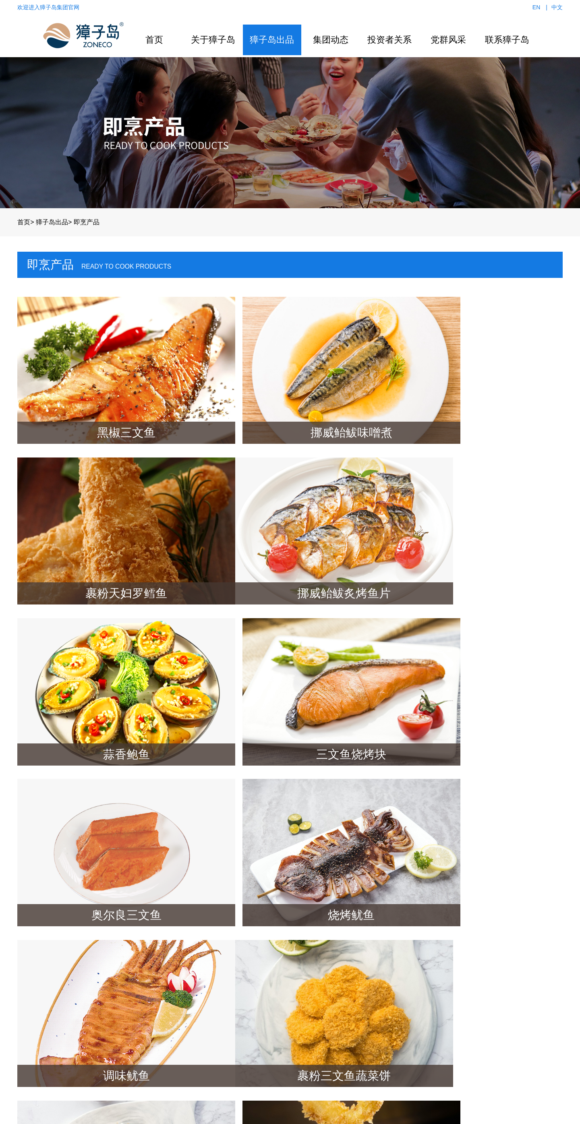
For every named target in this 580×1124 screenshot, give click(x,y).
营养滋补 (231, 953)
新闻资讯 (298, 953)
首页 (154, 40)
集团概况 (165, 953)
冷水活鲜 (231, 964)
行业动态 (298, 964)
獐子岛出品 (272, 40)
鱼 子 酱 (230, 1009)
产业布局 (165, 964)
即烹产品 (86, 220)
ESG (349, 964)
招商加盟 (480, 964)
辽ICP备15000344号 (289, 1112)
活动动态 (422, 976)
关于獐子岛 (213, 40)
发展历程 (165, 987)
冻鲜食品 (231, 998)
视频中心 (298, 976)
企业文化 (165, 1009)
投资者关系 (389, 40)
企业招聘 (480, 987)
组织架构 (165, 976)
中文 (557, 7)
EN (536, 7)
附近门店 (480, 976)
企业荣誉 (165, 998)
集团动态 (330, 40)
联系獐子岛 (507, 40)
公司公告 (356, 953)
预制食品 (231, 987)
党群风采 (448, 40)
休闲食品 (231, 976)
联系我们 (480, 953)
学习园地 (422, 987)
